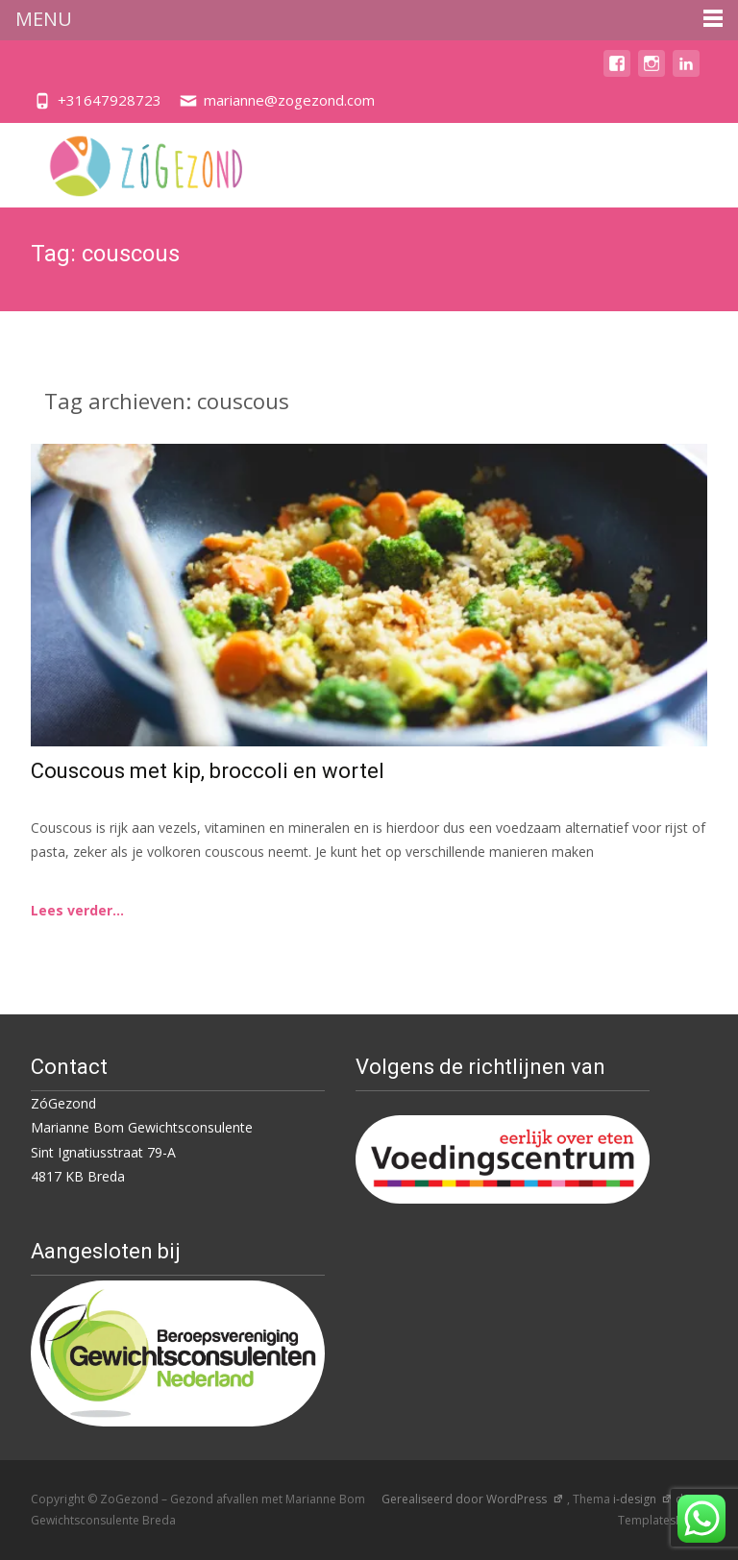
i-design (643, 1499)
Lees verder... (77, 910)
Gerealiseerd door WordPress (472, 1499)
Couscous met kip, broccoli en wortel (207, 771)
